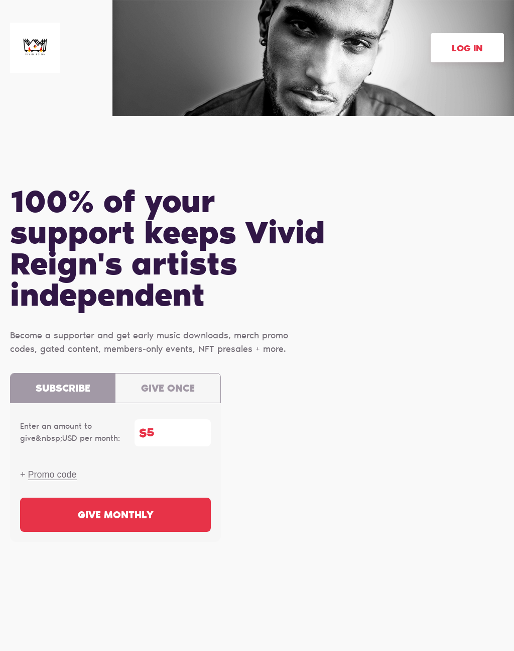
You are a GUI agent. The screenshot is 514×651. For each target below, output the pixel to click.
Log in (467, 49)
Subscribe (63, 389)
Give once (168, 389)
